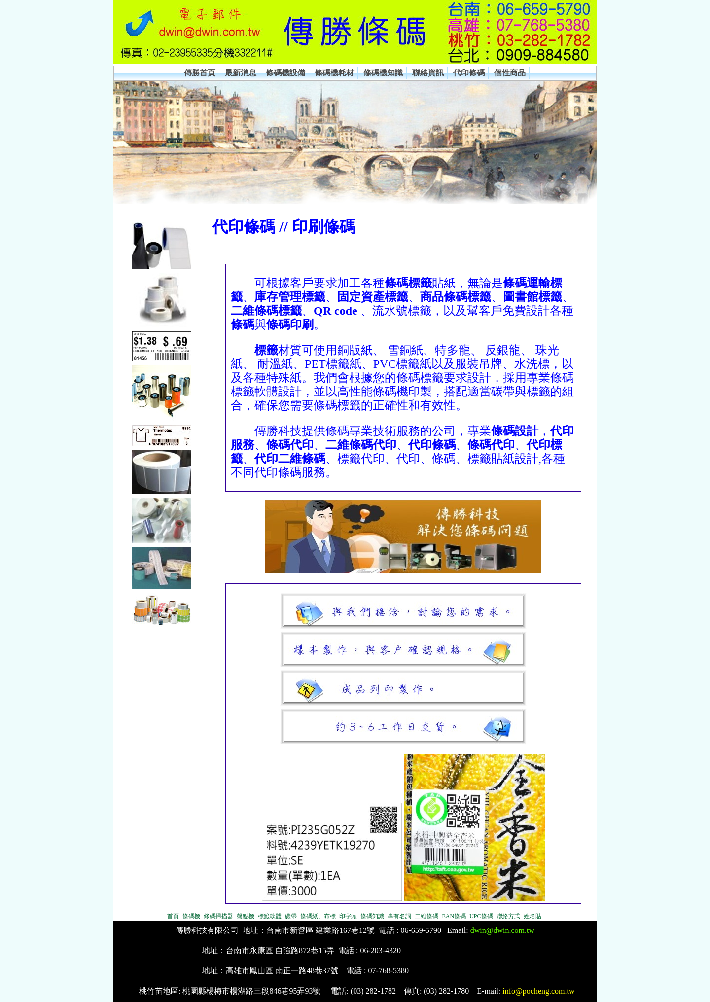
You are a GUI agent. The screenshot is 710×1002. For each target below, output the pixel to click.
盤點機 (245, 916)
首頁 (173, 916)
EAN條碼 (454, 916)
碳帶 (291, 916)
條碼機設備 (285, 73)
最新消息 (240, 73)
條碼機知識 (383, 73)
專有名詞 (399, 916)
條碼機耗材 (334, 73)
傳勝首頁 (199, 73)
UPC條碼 (481, 916)
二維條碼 (426, 916)
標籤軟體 (270, 916)
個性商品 (510, 73)
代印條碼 (469, 73)
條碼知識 (372, 916)
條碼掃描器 (218, 916)
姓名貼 (532, 916)
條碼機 (191, 916)
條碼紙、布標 (318, 916)
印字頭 (348, 916)
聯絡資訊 (428, 73)
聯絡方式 (508, 916)
